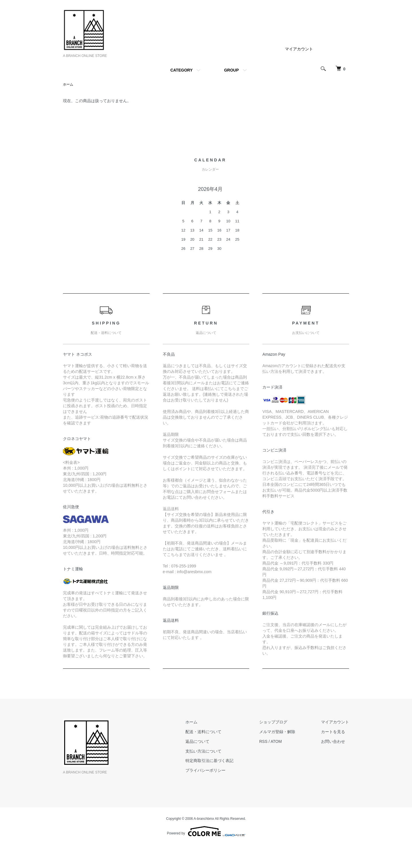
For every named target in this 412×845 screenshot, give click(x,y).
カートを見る (333, 731)
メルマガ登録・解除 (277, 731)
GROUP (231, 70)
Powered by (206, 831)
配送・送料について (203, 731)
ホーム (68, 84)
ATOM (276, 741)
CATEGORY (181, 70)
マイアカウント (299, 49)
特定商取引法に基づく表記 (209, 760)
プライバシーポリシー (205, 770)
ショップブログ (273, 722)
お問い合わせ (333, 741)
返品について (197, 741)
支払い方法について (203, 751)
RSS (263, 741)
